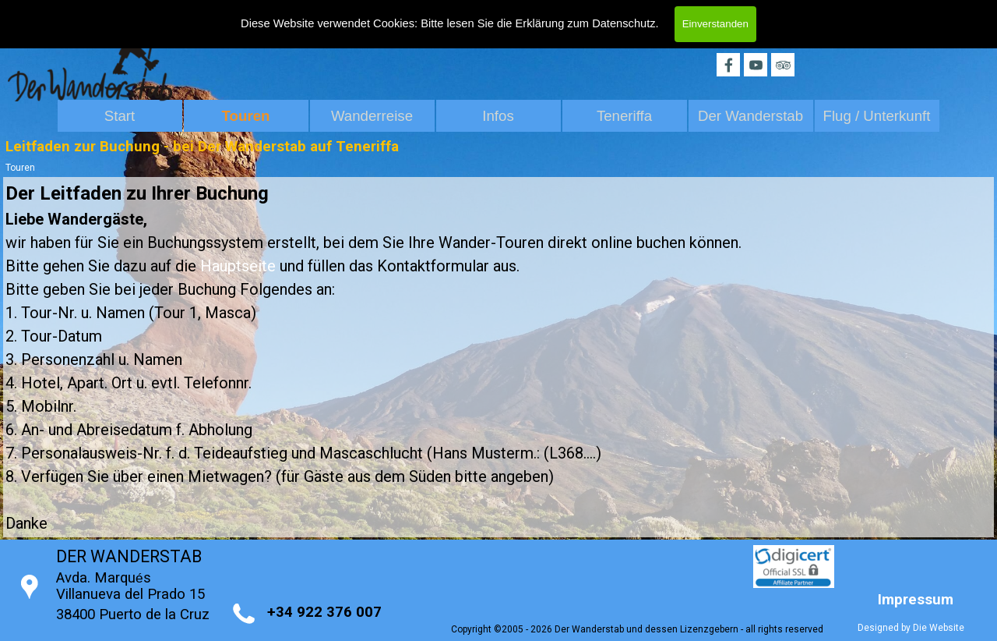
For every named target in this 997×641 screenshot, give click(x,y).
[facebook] (728, 64)
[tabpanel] (498, 357)
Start (119, 116)
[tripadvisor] (782, 64)
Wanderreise (372, 116)
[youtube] (755, 64)
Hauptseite (238, 266)
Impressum (915, 599)
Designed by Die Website (911, 627)
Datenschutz (623, 21)
